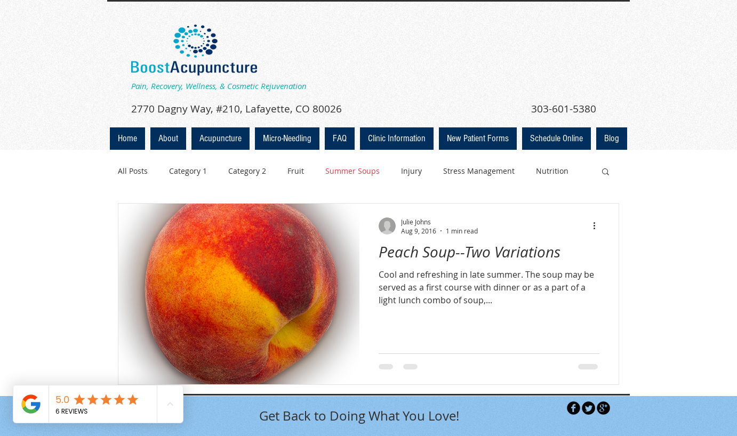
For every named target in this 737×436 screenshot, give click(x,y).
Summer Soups (352, 171)
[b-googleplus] (603, 408)
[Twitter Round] (588, 408)
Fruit (295, 171)
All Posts (133, 171)
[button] (605, 172)
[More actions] (597, 226)
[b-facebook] (573, 408)
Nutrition (552, 171)
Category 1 (188, 171)
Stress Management (479, 171)
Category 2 (247, 171)
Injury (411, 171)
